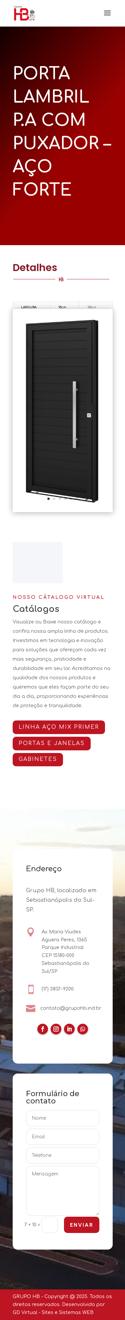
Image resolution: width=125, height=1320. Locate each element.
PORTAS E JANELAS (53, 743)
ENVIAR (81, 1225)
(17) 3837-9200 (58, 989)
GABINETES (39, 759)
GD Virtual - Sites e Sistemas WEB (53, 1312)
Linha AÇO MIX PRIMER (60, 727)
